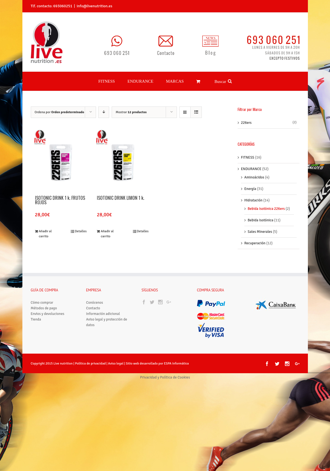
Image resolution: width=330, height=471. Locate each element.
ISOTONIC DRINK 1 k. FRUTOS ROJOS (60, 194)
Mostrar (131, 105)
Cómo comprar (42, 296)
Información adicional (103, 307)
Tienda (36, 312)
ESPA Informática (176, 357)
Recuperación (255, 236)
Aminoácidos (254, 170)
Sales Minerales (260, 225)
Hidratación (253, 193)
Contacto (93, 301)
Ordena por (59, 105)
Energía (250, 182)
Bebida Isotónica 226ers (266, 202)
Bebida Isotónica (260, 213)
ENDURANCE (251, 162)
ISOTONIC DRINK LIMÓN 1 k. (120, 191)
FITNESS (247, 151)
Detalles (80, 224)
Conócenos (94, 296)
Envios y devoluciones (47, 307)
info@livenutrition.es (94, 6)
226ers (246, 116)
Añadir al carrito (45, 227)
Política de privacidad (90, 357)
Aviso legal (116, 357)
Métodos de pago (44, 301)
